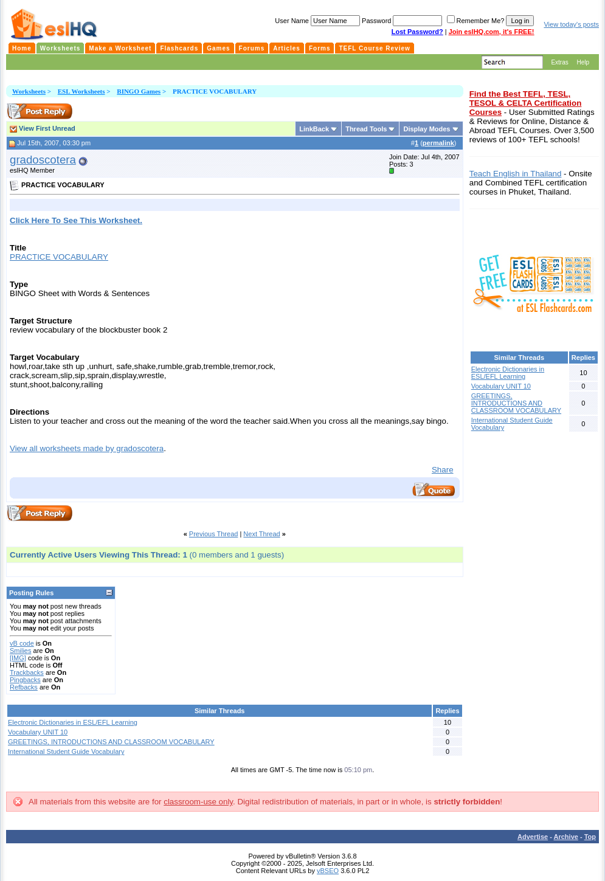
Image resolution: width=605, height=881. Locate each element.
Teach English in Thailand (515, 173)
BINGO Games (139, 91)
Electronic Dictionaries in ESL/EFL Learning (72, 722)
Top (590, 836)
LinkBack (314, 129)
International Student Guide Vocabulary (66, 751)
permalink (438, 143)
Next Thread (261, 533)
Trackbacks (27, 672)
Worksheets (29, 91)
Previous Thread (213, 533)
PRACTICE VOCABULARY (59, 256)
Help (582, 62)
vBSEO (328, 870)
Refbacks (24, 687)
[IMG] (18, 658)
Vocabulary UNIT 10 (37, 732)
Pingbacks (25, 679)
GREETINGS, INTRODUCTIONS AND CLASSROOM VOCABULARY (111, 741)
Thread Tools (366, 129)
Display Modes (426, 129)
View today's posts (571, 24)
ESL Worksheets (81, 91)
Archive (566, 836)
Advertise (532, 836)
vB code (22, 643)
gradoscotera (43, 159)
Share (443, 469)
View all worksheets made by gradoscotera (87, 448)
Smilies (20, 650)
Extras (559, 62)
